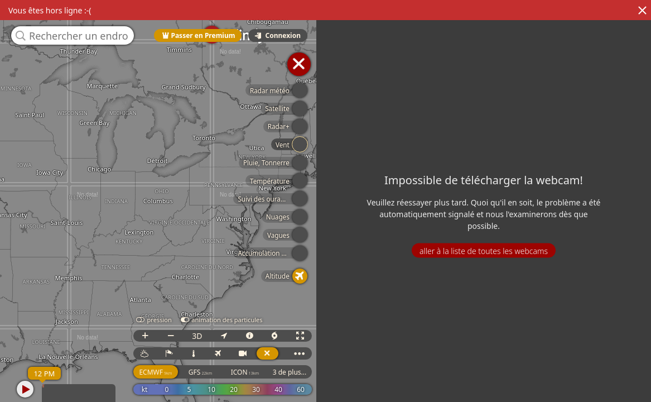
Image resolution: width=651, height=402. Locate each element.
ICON (245, 372)
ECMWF (155, 372)
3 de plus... (290, 372)
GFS (200, 372)
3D (197, 336)
